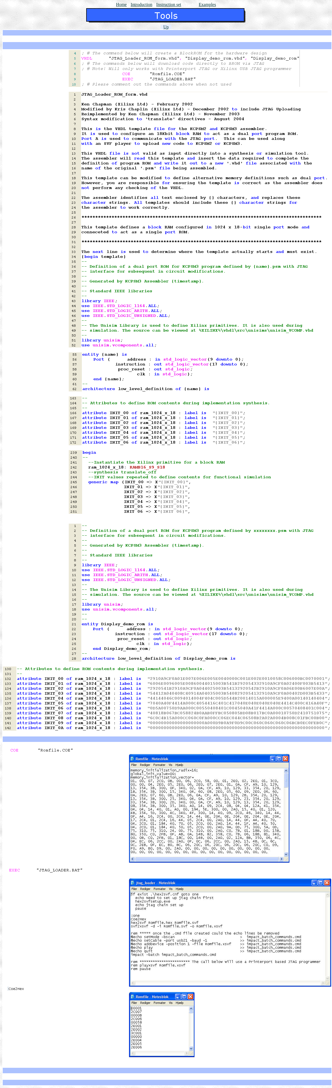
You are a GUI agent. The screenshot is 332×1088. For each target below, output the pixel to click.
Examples (207, 4)
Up (166, 27)
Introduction (141, 4)
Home (121, 4)
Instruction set (168, 4)
